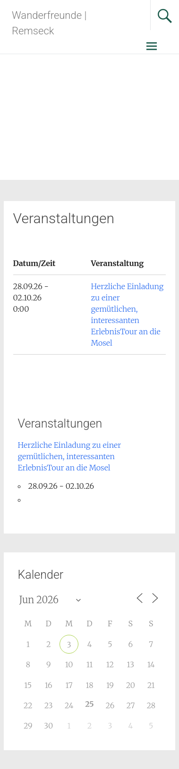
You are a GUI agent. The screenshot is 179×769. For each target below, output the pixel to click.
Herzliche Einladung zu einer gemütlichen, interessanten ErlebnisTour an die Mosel (69, 456)
